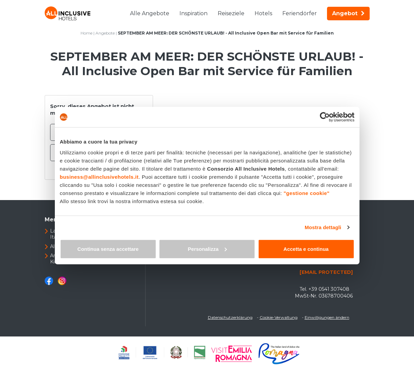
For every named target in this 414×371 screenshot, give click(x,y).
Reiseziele (231, 13)
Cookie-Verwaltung (279, 317)
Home (86, 33)
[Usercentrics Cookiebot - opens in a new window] (324, 117)
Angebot (348, 13)
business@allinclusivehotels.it (99, 176)
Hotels (263, 13)
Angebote (105, 33)
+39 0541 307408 (328, 289)
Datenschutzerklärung (230, 317)
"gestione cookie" (307, 193)
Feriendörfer (299, 13)
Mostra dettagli (323, 227)
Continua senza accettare (108, 249)
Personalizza (207, 249)
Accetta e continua (305, 249)
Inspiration (193, 13)
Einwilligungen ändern (327, 317)
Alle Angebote (149, 13)
